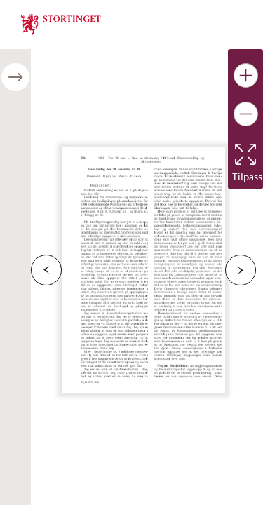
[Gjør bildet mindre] (246, 114)
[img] (61, 23)
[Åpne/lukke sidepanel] (15, 77)
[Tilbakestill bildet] (245, 154)
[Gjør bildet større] (246, 75)
